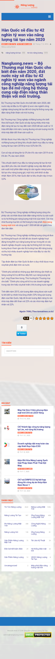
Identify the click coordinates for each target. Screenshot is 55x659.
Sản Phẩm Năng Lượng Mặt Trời (14, 541)
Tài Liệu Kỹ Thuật (38, 540)
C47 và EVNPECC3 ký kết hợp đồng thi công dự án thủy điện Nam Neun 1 (32, 482)
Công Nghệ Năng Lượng (38, 525)
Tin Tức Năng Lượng (24, 44)
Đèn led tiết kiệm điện (13, 549)
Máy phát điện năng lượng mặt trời (39, 566)
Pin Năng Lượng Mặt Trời (12, 525)
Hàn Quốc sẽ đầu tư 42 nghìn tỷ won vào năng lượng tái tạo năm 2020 (23, 35)
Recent (5, 403)
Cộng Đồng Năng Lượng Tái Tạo (35, 631)
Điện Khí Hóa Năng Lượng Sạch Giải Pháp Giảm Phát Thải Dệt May (33, 463)
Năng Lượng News (8, 47)
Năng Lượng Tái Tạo (9, 44)
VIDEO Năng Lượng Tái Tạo (39, 558)
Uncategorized (10, 565)
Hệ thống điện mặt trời (38, 550)
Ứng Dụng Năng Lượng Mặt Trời (38, 516)
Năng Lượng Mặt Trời (25, 416)
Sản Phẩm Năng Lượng (14, 557)
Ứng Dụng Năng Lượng (38, 533)
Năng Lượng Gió (11, 532)
